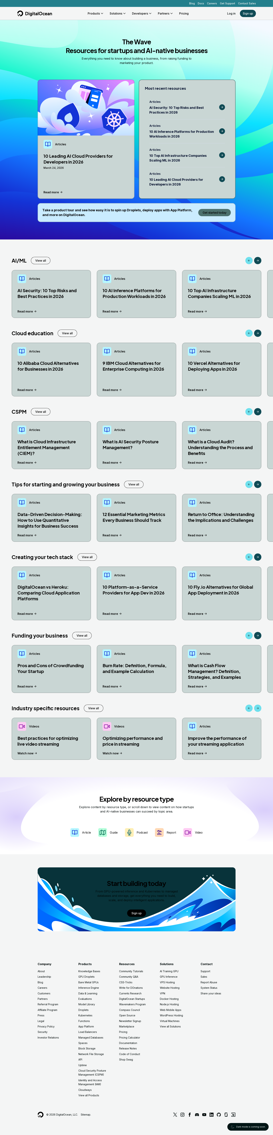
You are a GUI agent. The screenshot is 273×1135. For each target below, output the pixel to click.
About (41, 971)
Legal (41, 1021)
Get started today (214, 212)
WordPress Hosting (171, 1015)
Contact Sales (247, 3)
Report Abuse (209, 982)
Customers (44, 993)
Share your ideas (211, 993)
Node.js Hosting (169, 1004)
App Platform (86, 1026)
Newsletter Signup (130, 1021)
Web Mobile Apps (170, 1009)
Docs (201, 3)
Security (42, 1031)
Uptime (82, 1065)
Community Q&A (128, 976)
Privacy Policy (46, 1026)
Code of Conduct (129, 1054)
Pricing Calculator (129, 1037)
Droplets (83, 1009)
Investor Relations (48, 1037)
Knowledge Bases (89, 971)
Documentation (128, 1043)
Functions (84, 1021)
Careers (212, 3)
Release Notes (128, 1048)
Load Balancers (87, 1031)
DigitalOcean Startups (132, 998)
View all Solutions (170, 1026)
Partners (43, 998)
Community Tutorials (131, 971)
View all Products (88, 1095)
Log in (231, 13)
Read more (53, 192)
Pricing (123, 1031)
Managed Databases (90, 1037)
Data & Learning (87, 993)
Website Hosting (170, 987)
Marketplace (126, 1026)
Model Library (86, 1004)
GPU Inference (169, 976)
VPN (162, 993)
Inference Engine (88, 987)
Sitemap (85, 1114)
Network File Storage (91, 1054)
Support (205, 971)
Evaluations (85, 998)
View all (40, 260)
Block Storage (86, 1048)
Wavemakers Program (132, 1004)
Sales (204, 976)
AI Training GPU (169, 971)
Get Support (227, 3)
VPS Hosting (167, 982)
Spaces (82, 1043)
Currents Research (130, 993)
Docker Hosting (169, 998)
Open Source (127, 1015)
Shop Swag (126, 1059)
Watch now (27, 753)
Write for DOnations (131, 987)
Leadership (44, 976)
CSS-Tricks (125, 982)
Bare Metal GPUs (88, 982)
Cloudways (85, 1089)
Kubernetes (85, 1015)
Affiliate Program (47, 1009)
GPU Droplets (86, 976)
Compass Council (129, 1009)
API (80, 1059)
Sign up (248, 13)
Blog (192, 3)
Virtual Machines (170, 1021)
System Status (209, 987)
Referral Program (48, 1004)
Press (41, 1015)
